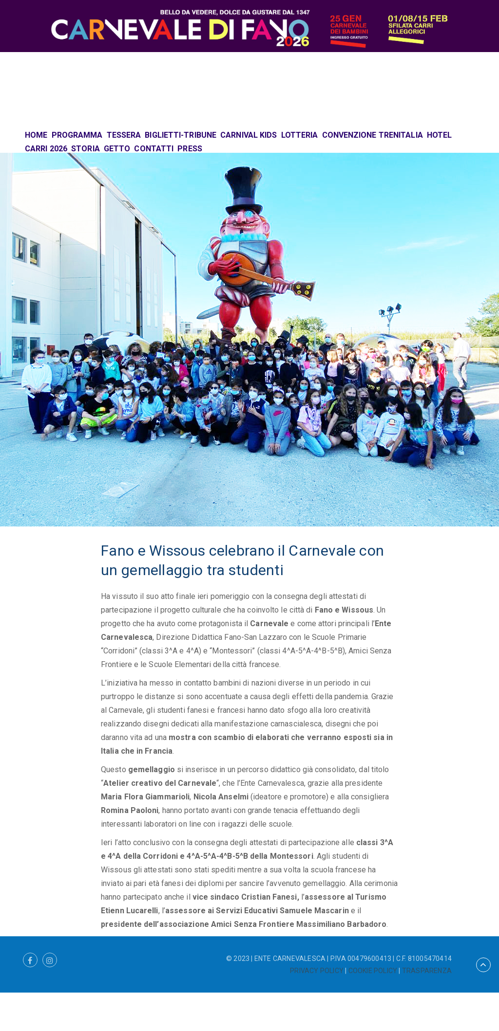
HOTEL (439, 135)
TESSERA (124, 135)
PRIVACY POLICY (317, 971)
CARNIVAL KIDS (248, 135)
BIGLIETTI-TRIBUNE (180, 135)
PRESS (189, 148)
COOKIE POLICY (373, 971)
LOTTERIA (299, 135)
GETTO (117, 148)
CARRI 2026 (46, 148)
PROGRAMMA (77, 135)
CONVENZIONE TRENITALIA (372, 135)
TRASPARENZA (427, 971)
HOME (36, 135)
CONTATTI (153, 148)
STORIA (85, 148)
